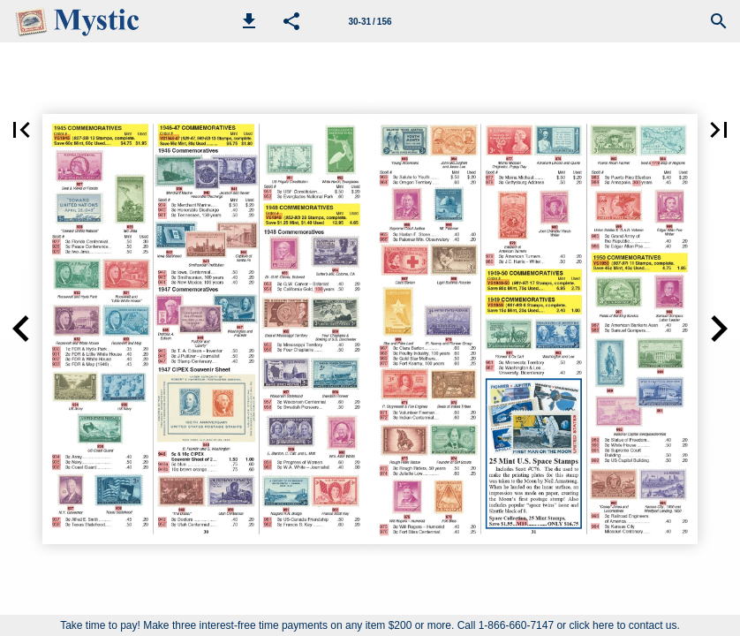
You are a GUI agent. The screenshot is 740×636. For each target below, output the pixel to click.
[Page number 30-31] (370, 21)
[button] (249, 21)
